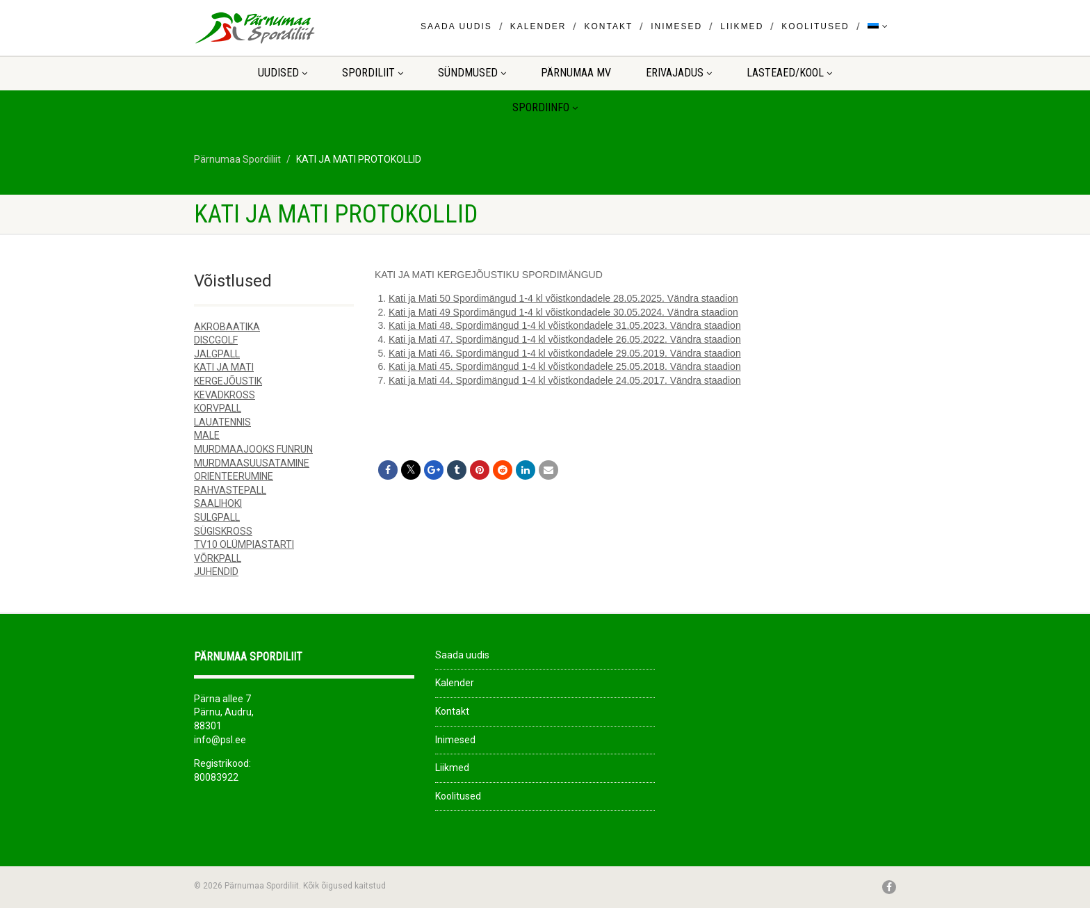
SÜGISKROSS (223, 531)
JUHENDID (216, 571)
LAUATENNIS (222, 422)
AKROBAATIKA (227, 326)
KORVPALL (217, 408)
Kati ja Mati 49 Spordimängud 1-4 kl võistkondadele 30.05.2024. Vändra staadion (563, 312)
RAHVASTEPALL (230, 490)
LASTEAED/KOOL (789, 72)
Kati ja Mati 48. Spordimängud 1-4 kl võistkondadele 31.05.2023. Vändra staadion (565, 325)
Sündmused (472, 72)
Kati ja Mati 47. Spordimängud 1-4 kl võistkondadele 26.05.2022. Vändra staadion (565, 339)
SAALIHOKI (218, 503)
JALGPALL (217, 353)
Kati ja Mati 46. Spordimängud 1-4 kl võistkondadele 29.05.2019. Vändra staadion (565, 353)
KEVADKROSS (224, 394)
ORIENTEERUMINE (233, 476)
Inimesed (676, 26)
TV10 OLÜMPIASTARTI (244, 544)
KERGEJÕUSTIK (228, 381)
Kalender (538, 26)
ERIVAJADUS (679, 72)
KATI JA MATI (224, 367)
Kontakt (608, 26)
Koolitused (815, 26)
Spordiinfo (545, 107)
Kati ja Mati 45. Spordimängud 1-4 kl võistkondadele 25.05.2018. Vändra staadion (565, 366)
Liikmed (741, 26)
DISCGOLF (216, 340)
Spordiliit (372, 72)
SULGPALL (217, 517)
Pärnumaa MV (576, 72)
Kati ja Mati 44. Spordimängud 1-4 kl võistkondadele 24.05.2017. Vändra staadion (565, 380)
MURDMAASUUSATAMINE (251, 463)
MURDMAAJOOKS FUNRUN (253, 449)
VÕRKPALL (217, 558)
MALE (207, 435)
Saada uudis (456, 26)
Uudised (282, 72)
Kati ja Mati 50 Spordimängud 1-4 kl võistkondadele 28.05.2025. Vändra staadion (563, 298)
